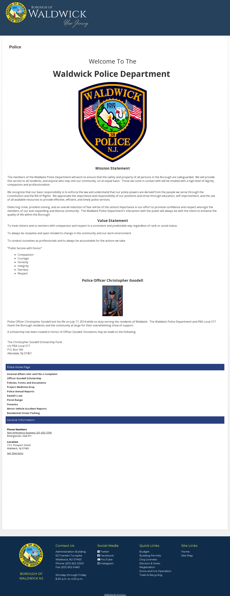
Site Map (187, 555)
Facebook (105, 555)
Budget (144, 551)
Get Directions (15, 453)
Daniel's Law (14, 395)
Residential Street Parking (23, 413)
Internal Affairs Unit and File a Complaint (32, 374)
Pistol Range (15, 400)
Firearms (12, 404)
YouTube (105, 559)
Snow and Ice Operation (155, 571)
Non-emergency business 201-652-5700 (29, 432)
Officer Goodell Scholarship (24, 378)
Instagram (105, 563)
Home (185, 551)
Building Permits (150, 555)
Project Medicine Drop (21, 387)
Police (11, 367)
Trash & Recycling (150, 575)
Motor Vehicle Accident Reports (27, 408)
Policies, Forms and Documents (26, 382)
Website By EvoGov (115, 594)
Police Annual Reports (20, 391)
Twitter (103, 551)
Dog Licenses (148, 559)
